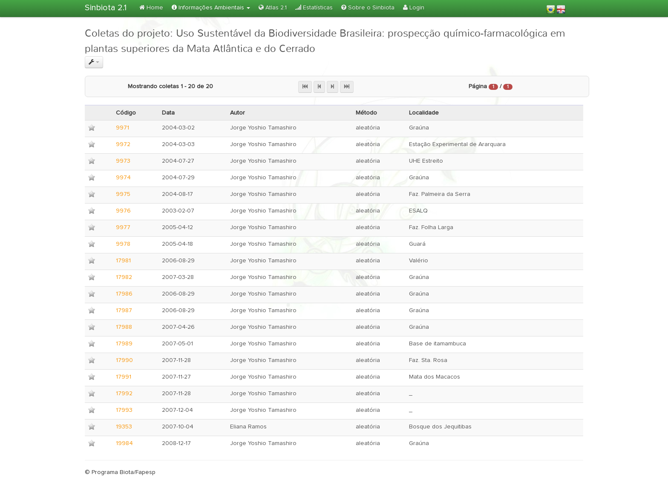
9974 (123, 178)
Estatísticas (314, 7)
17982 (124, 277)
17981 (123, 261)
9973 (123, 161)
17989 (124, 344)
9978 (123, 244)
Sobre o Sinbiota (367, 7)
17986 (124, 294)
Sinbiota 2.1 (106, 7)
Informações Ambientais (211, 7)
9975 (123, 194)
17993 (124, 410)
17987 (124, 310)
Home (151, 7)
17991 (123, 377)
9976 (123, 211)
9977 (123, 227)
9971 (122, 128)
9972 (123, 144)
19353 (124, 427)
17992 (124, 393)
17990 (124, 360)
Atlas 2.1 (273, 7)
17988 (124, 327)
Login (413, 7)
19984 (124, 443)
